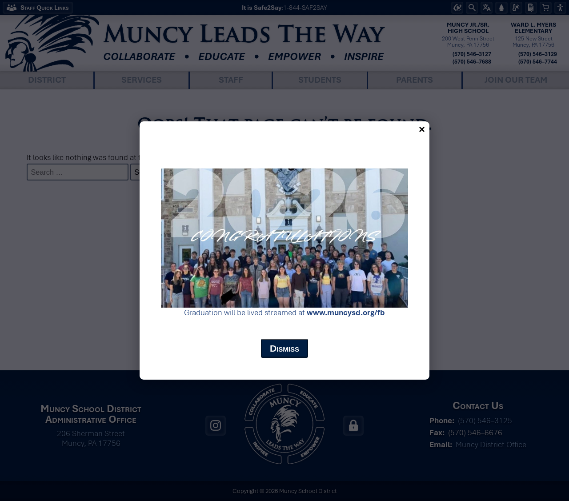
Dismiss (284, 348)
